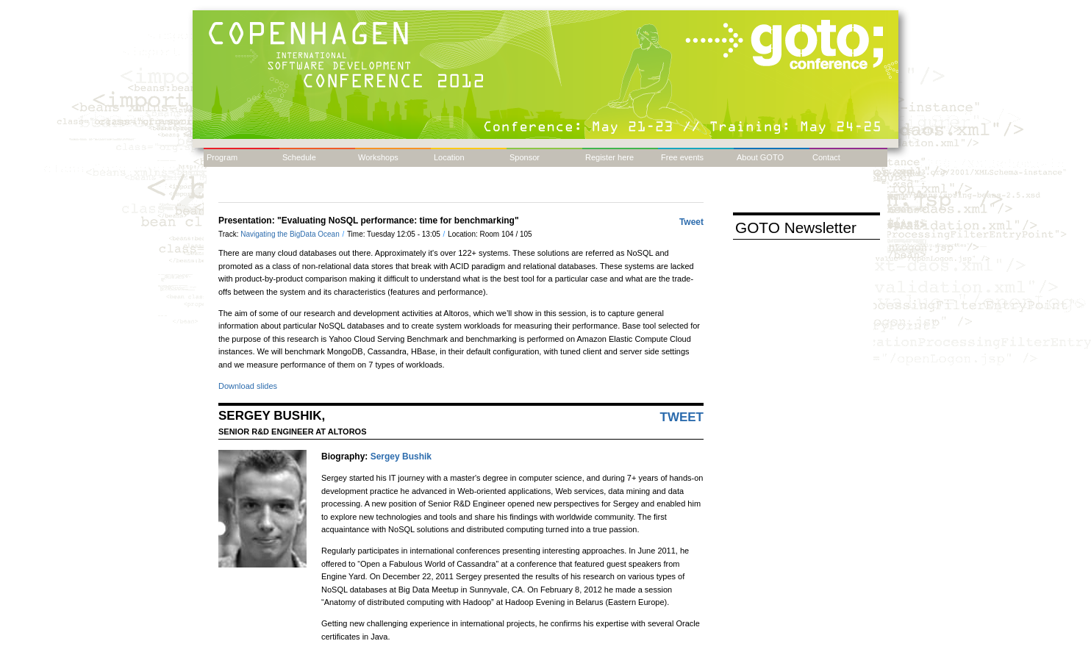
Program (222, 157)
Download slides (247, 386)
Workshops (378, 157)
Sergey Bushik (401, 456)
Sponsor (524, 157)
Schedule (299, 157)
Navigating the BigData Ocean (290, 234)
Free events (682, 157)
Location (449, 157)
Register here (609, 157)
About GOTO (760, 157)
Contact (826, 157)
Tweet (691, 222)
